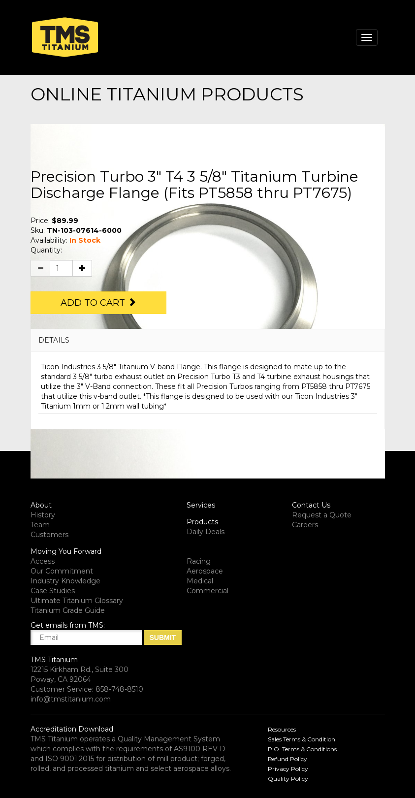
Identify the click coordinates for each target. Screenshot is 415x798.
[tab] (207, 340)
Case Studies (53, 590)
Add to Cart (98, 302)
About (41, 505)
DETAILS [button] (53, 340)
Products (202, 521)
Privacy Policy (288, 768)
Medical (200, 580)
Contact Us (311, 505)
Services (201, 505)
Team (40, 524)
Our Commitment (62, 571)
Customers (49, 534)
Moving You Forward (66, 551)
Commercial (207, 590)
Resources (282, 729)
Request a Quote (321, 515)
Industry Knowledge (65, 580)
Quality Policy (288, 778)
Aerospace (205, 571)
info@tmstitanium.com (71, 699)
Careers (305, 524)
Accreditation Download (72, 729)
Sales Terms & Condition (301, 739)
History (43, 515)
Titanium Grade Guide (68, 610)
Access (43, 561)
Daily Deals (205, 531)
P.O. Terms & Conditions (302, 749)
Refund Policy (287, 759)
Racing (199, 561)
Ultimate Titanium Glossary (77, 600)
